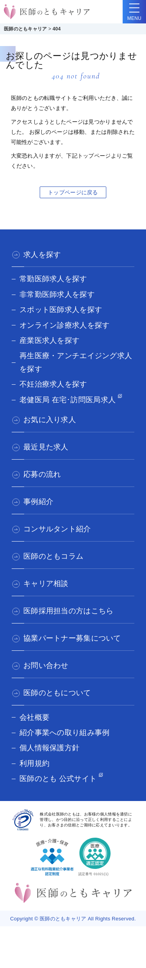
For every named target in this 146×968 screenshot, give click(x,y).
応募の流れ (42, 474)
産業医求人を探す (49, 340)
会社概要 (34, 717)
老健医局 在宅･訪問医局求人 (67, 400)
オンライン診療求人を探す (64, 325)
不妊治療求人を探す (53, 384)
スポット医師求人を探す (60, 309)
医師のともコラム (53, 556)
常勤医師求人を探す (53, 279)
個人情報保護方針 (49, 748)
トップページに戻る (73, 192)
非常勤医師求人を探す (57, 294)
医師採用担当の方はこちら (68, 611)
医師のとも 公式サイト (58, 778)
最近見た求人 (46, 447)
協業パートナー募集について (72, 638)
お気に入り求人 (49, 420)
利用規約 (34, 763)
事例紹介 (38, 501)
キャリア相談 (46, 583)
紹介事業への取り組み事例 (64, 732)
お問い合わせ (46, 665)
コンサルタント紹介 (57, 529)
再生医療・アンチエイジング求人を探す (75, 362)
